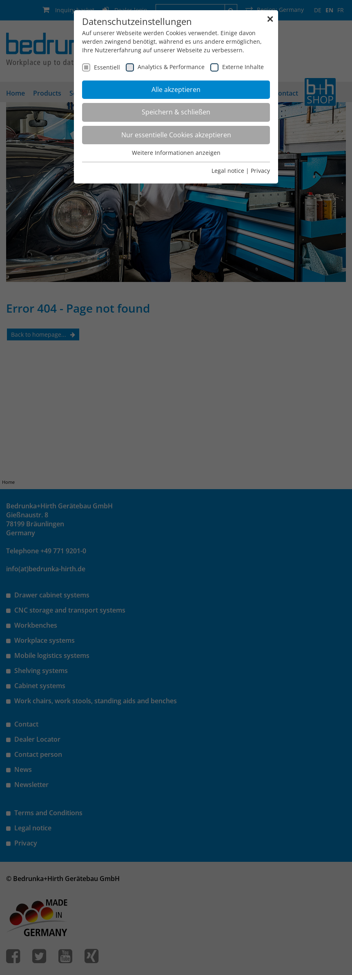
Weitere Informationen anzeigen (176, 153)
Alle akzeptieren (176, 89)
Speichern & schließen (176, 111)
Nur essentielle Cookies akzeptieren (176, 134)
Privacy (260, 170)
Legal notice (228, 170)
